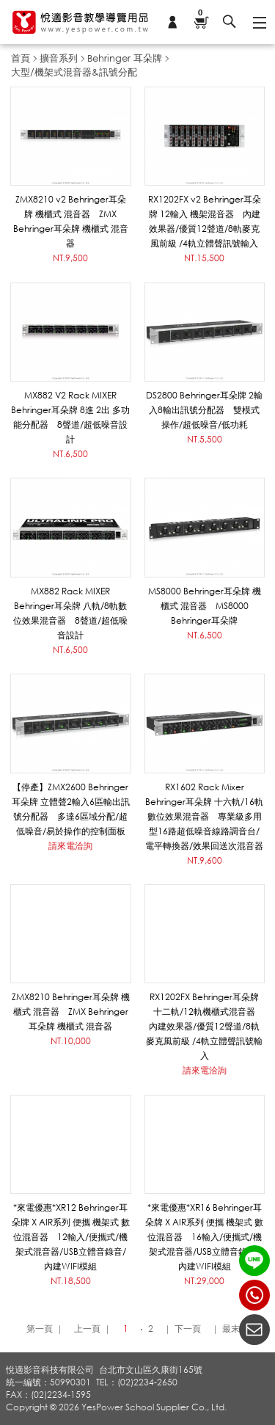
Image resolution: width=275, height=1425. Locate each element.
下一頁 (188, 1328)
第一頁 (39, 1328)
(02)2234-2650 (254, 1295)
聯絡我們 (254, 1329)
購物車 (200, 13)
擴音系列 (59, 58)
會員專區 (172, 22)
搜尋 (229, 22)
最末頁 (235, 1328)
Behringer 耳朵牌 (124, 58)
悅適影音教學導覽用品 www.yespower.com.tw (80, 22)
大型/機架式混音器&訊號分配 (74, 72)
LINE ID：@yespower (254, 1260)
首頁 (20, 58)
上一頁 (87, 1328)
